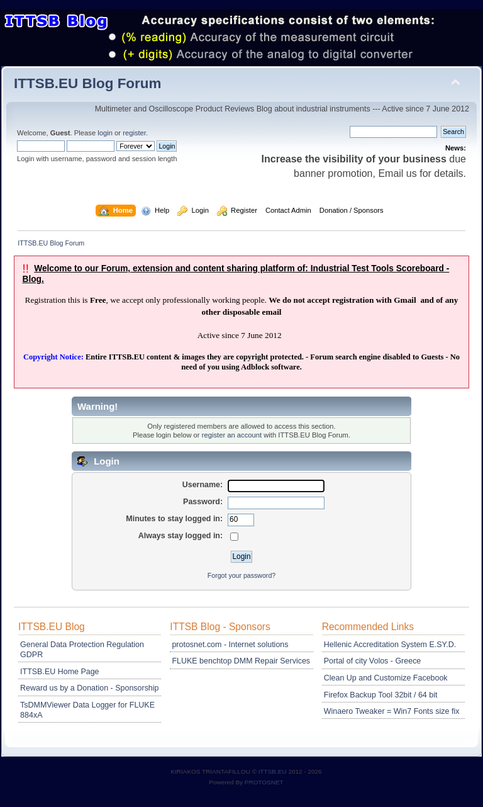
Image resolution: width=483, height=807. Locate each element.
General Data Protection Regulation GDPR (82, 649)
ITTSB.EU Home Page (59, 671)
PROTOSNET (264, 782)
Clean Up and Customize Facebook (386, 678)
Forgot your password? (241, 575)
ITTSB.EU (273, 771)
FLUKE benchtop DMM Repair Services (241, 661)
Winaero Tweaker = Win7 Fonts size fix (392, 711)
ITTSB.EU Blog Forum (88, 83)
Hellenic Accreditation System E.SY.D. (390, 644)
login (105, 133)
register (134, 133)
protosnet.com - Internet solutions (230, 644)
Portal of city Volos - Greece (372, 661)
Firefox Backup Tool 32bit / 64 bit (381, 695)
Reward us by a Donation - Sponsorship (89, 688)
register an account (232, 435)
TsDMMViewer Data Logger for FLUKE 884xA (87, 710)
